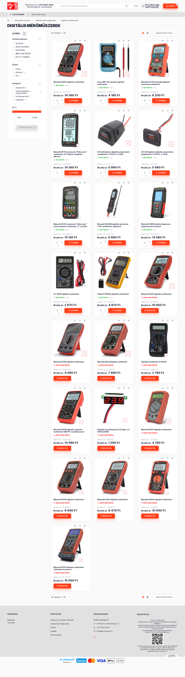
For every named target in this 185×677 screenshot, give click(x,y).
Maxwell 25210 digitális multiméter (69, 499)
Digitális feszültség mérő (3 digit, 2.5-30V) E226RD (113, 431)
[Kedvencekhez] (80, 40)
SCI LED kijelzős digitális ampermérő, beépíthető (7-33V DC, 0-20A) (157, 153)
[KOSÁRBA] (73, 100)
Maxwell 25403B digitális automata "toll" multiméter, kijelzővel (112, 225)
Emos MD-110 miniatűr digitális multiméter (110, 83)
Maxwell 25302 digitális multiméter (156, 499)
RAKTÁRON (20, 50)
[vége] (34, 117)
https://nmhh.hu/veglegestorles (157, 632)
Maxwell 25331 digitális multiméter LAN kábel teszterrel (69, 568)
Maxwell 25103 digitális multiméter (156, 430)
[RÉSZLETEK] (150, 310)
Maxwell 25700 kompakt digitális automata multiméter (155, 83)
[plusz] (62, 99)
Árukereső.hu (67, 662)
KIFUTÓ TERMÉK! (22, 57)
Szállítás (54, 631)
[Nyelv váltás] (136, 6)
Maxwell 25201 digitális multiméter (156, 294)
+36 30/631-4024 (45, 5)
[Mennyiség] (57, 100)
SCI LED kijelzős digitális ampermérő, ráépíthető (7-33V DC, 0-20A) (113, 153)
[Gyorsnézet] (84, 40)
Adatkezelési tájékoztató (60, 624)
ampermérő (21, 88)
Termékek (11, 623)
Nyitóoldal (11, 620)
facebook (94, 637)
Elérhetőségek (56, 635)
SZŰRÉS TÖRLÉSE (25, 127)
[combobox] (94, 6)
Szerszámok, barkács (22, 20)
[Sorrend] (165, 33)
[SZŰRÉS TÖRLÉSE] (24, 33)
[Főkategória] (8, 20)
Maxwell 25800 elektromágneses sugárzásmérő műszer (156, 225)
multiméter (21, 100)
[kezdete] (19, 117)
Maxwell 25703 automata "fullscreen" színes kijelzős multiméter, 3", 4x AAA (70, 225)
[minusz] (62, 102)
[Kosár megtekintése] (170, 6)
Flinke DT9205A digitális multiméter (113, 294)
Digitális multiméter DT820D (153, 362)
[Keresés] (126, 6)
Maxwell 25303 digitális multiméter (69, 82)
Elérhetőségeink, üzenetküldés (39, 7)
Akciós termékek (22, 47)
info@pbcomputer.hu (104, 631)
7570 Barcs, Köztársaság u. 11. (108, 624)
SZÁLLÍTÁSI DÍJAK (38, 14)
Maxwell (20, 72)
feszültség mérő (23, 96)
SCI (18, 76)
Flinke (19, 69)
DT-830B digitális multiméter (66, 294)
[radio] (147, 33)
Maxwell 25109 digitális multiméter (69, 362)
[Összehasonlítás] (75, 40)
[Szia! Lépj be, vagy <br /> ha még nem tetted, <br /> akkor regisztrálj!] (151, 6)
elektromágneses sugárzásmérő (28, 92)
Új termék (19, 43)
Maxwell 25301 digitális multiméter (112, 499)
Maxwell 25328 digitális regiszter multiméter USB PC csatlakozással (69, 431)
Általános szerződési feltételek (62, 620)
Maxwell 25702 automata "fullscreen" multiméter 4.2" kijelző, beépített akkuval (70, 154)
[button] (17, 14)
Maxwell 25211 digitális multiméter (112, 362)
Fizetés (53, 627)
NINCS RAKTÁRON (23, 54)
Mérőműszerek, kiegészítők (46, 20)
